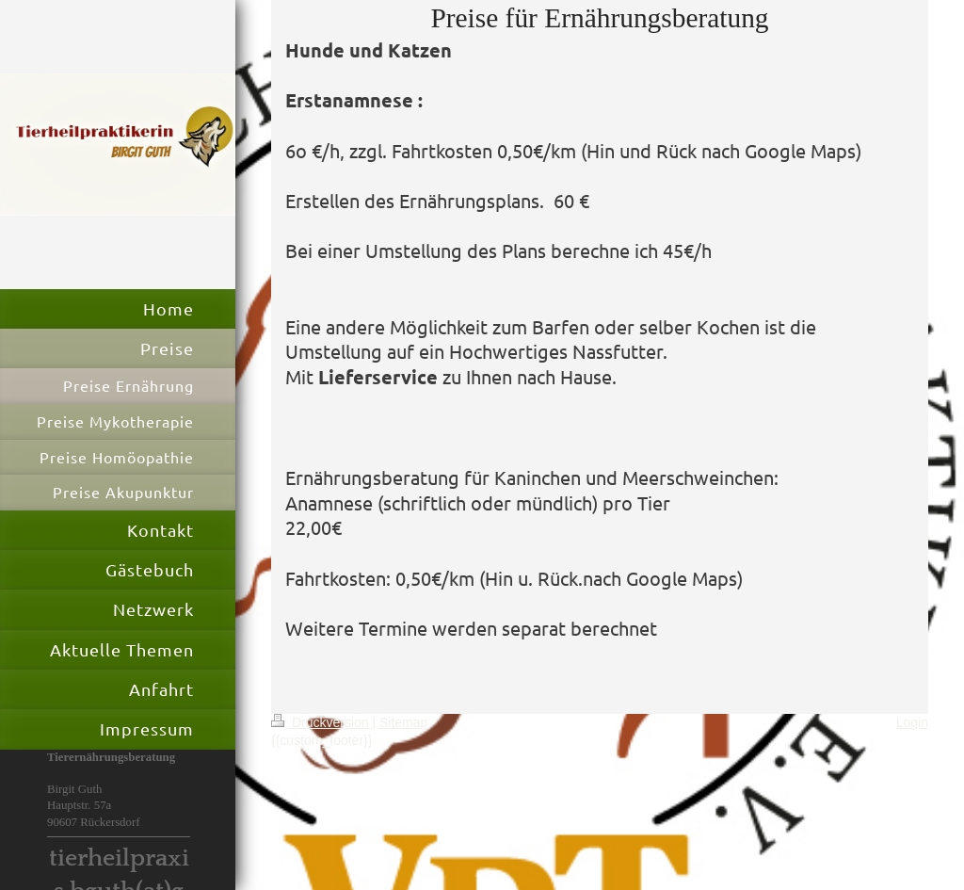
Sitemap (403, 722)
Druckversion (321, 722)
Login (912, 722)
